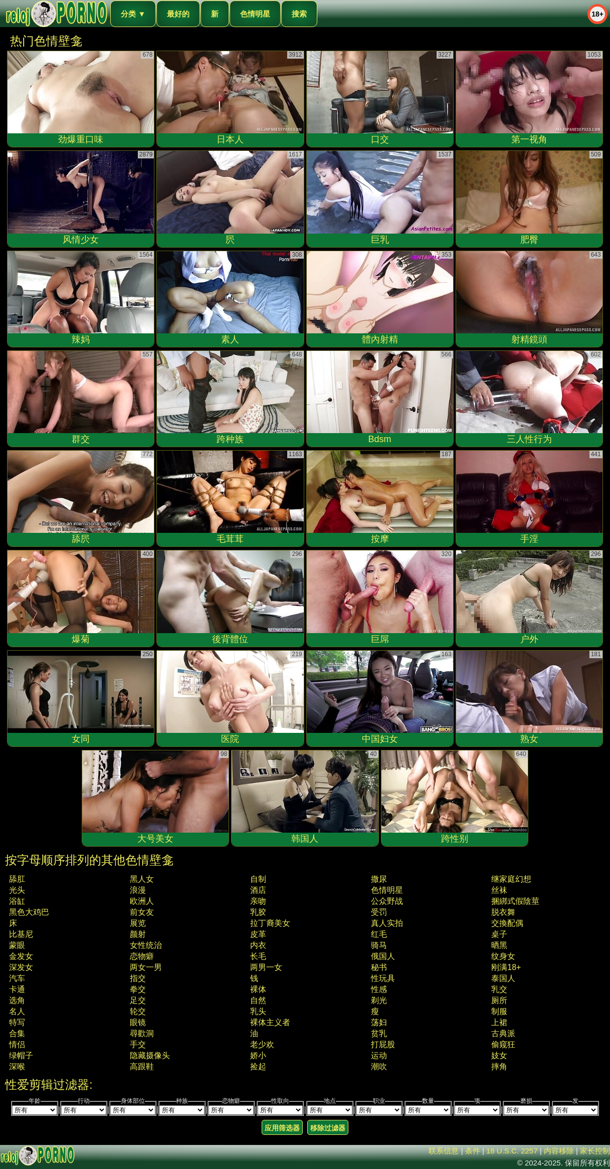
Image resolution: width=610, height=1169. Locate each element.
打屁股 (383, 1044)
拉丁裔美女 (270, 923)
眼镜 (138, 1022)
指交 (138, 978)
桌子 (499, 934)
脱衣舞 (503, 912)
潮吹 (379, 1066)
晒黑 (499, 945)
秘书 (379, 967)
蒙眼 (17, 945)
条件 (472, 1150)
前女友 (142, 912)
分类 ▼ (133, 14)
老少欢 (262, 1044)
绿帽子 (21, 1055)
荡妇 (379, 1022)
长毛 (258, 956)
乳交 (499, 989)
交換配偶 (507, 923)
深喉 (17, 1066)
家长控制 (595, 1150)
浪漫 (138, 890)
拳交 (138, 989)
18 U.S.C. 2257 (512, 1150)
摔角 (499, 1066)
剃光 (379, 1000)
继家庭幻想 (511, 879)
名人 (17, 1011)
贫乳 (379, 1033)
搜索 (299, 14)
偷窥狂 (503, 1044)
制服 (499, 1011)
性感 (379, 989)
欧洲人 (142, 901)
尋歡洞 (142, 1033)
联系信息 (444, 1150)
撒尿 (379, 879)
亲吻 (258, 901)
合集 (17, 1033)
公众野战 (387, 901)
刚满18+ (506, 967)
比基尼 (21, 934)
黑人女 (142, 879)
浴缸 (17, 901)
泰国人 (503, 978)
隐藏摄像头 (150, 1055)
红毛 (379, 934)
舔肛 (17, 879)
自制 (258, 879)
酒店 (258, 890)
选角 (17, 1000)
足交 (138, 1000)
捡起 (258, 1066)
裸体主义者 (270, 1022)
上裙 (499, 1022)
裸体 (258, 989)
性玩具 (383, 978)
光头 (17, 890)
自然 (258, 1000)
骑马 (379, 945)
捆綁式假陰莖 (515, 901)
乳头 (258, 1011)
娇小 (258, 1055)
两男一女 (266, 967)
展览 (138, 923)
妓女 (499, 1055)
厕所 (499, 1000)
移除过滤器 (327, 1128)
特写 (17, 1022)
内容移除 (559, 1150)
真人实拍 (387, 923)
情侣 (17, 1044)
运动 (379, 1055)
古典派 (503, 1033)
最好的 (178, 14)
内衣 (258, 945)
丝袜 (499, 890)
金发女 (21, 956)
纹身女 (503, 956)
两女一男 (146, 967)
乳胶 (258, 912)
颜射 (138, 934)
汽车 (17, 978)
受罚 (379, 912)
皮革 (258, 934)
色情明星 (255, 14)
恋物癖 (142, 956)
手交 (138, 1044)
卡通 (17, 989)
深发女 (21, 967)
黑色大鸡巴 (29, 912)
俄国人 (383, 956)
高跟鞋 (142, 1066)
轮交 (138, 1011)
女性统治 (146, 945)
